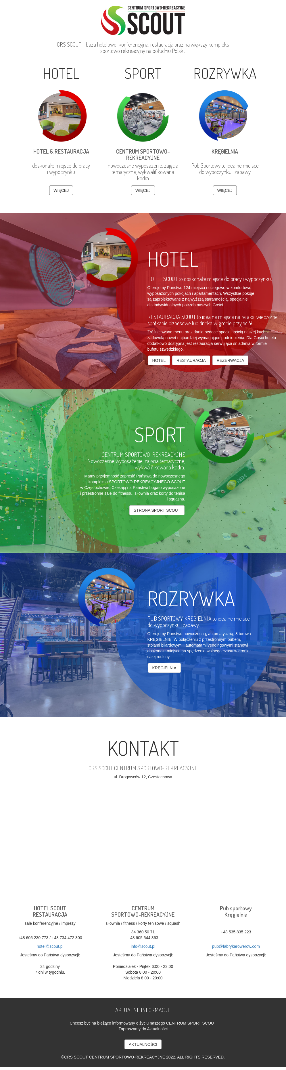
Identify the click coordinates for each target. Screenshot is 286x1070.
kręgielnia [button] (164, 668)
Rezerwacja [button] (230, 360)
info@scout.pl (143, 946)
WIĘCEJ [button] (61, 190)
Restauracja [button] (191, 360)
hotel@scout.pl (50, 946)
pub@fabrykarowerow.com (236, 946)
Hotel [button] (159, 360)
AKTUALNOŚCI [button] (143, 1044)
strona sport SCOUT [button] (157, 510)
